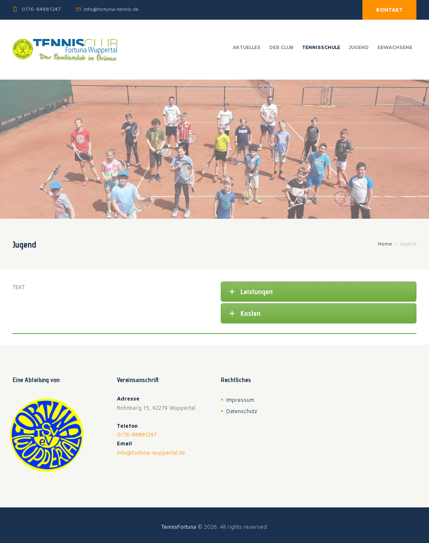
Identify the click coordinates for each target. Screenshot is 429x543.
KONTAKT (389, 9)
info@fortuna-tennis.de (111, 9)
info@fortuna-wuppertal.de (151, 452)
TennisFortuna (178, 526)
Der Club (281, 47)
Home (385, 243)
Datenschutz (241, 411)
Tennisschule (321, 47)
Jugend (359, 47)
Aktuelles (247, 47)
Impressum (240, 399)
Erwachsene (394, 47)
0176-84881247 (41, 9)
